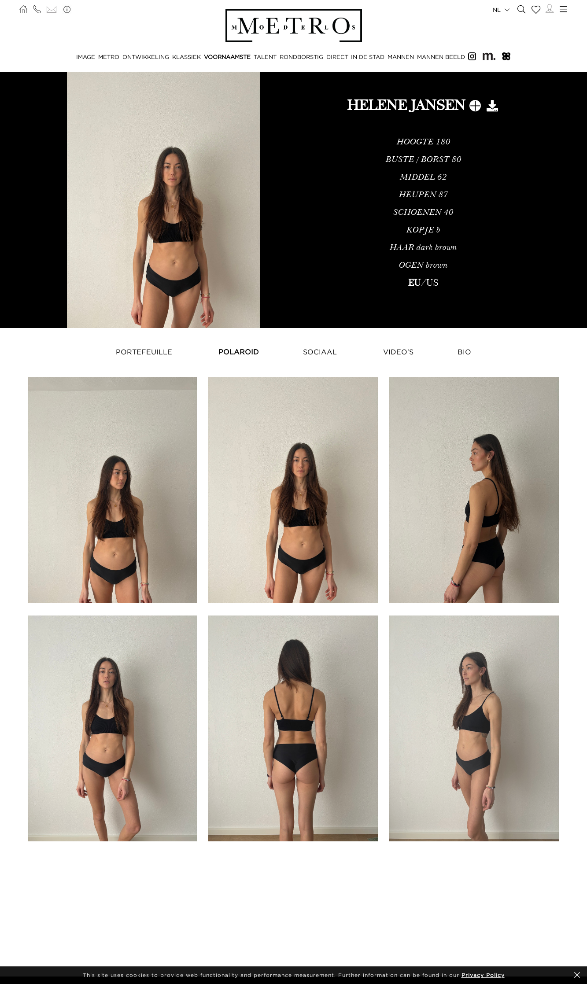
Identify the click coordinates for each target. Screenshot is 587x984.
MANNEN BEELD (441, 57)
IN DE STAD (367, 57)
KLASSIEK (186, 57)
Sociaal (320, 352)
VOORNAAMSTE (227, 57)
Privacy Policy (483, 975)
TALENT (265, 57)
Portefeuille (144, 352)
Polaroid (238, 352)
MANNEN (401, 57)
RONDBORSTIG (301, 57)
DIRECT (337, 57)
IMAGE (85, 57)
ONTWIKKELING (145, 57)
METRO (108, 57)
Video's (398, 352)
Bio (464, 352)
